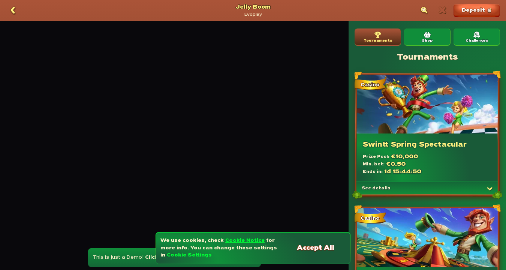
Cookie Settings (189, 255)
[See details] (490, 189)
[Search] (424, 10)
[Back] (12, 10)
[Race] (442, 10)
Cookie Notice (245, 240)
